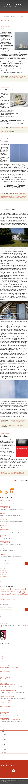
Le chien (2, 548)
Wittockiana (22, 185)
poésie (2, 589)
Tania (1, 673)
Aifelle (1, 708)
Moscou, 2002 (3, 519)
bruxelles (8, 589)
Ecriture (2, 596)
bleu (18, 198)
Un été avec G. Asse (8, 209)
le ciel (9, 77)
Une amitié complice (5, 507)
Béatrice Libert (4, 116)
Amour (22, 591)
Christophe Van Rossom (6, 65)
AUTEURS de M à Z (4, 572)
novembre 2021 (20, 16)
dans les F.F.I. (10, 351)
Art (15, 193)
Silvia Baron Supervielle (14, 214)
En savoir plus (16, 783)
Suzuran (2, 531)
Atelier (1, 536)
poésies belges (16, 130)
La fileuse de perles (5, 542)
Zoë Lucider (3, 667)
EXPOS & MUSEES (4, 576)
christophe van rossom (15, 77)
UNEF (21, 338)
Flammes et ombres (5, 554)
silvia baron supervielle (16, 421)
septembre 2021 (6, 16)
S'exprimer (2, 513)
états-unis (23, 589)
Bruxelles (4, 737)
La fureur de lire (19, 120)
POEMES (2, 581)
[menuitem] (6, 16)
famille (25, 594)
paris (14, 197)
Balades (4, 731)
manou (2, 690)
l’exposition (10, 185)
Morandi (2, 373)
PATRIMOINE (3, 580)
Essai (14, 599)
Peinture (21, 405)
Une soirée (2, 501)
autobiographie (13, 198)
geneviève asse (22, 198)
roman (12, 596)
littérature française (5, 591)
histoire (13, 591)
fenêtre (1, 161)
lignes (1, 153)
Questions (4, 436)
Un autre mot (3, 525)
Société (4, 752)
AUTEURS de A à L (4, 570)
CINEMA (2, 578)
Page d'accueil (13, 16)
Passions (2, 77)
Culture (20, 76)
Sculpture (20, 594)
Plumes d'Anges (4, 719)
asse (24, 197)
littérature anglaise (5, 594)
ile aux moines (10, 197)
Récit (18, 591)
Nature (3, 744)
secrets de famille (22, 473)
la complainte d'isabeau (19, 472)
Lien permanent (4, 76)
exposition (13, 594)
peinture (3, 599)
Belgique (16, 76)
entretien (9, 196)
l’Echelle (24, 342)
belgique (9, 599)
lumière (2, 198)
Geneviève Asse (15, 213)
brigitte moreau (11, 472)
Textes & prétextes (14, 4)
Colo (1, 696)
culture (17, 589)
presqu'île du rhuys (19, 197)
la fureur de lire (23, 130)
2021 (1, 80)
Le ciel (2, 29)
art (12, 589)
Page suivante (24, 480)
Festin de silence (6, 90)
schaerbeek (18, 596)
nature (7, 596)
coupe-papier (12, 221)
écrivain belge (16, 473)
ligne (5, 198)
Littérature (24, 76)
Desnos (18, 363)
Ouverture (4, 141)
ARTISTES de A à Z (4, 574)
